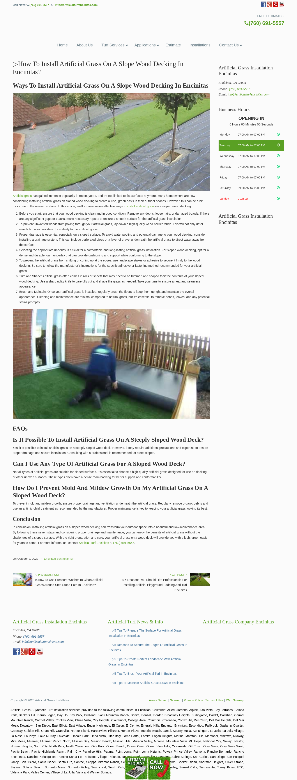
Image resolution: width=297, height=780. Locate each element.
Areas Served (158, 700)
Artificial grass (22, 196)
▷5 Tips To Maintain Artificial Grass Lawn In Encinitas (148, 683)
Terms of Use (214, 700)
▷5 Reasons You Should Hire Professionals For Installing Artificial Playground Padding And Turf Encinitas (154, 585)
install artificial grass (140, 206)
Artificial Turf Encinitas (94, 543)
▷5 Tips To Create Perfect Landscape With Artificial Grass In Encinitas (144, 661)
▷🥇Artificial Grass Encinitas (148, 19)
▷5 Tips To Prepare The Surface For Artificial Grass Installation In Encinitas (145, 633)
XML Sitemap (235, 700)
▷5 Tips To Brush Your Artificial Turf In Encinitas (144, 673)
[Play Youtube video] (111, 364)
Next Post (178, 574)
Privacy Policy (193, 700)
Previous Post (47, 574)
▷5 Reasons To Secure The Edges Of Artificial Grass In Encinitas (147, 647)
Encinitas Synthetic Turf (59, 558)
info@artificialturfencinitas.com (76, 5)
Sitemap (175, 700)
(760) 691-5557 (39, 5)
